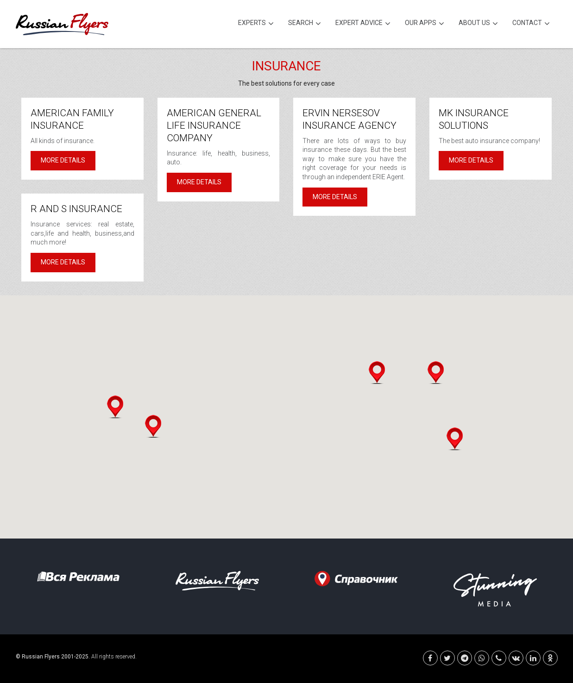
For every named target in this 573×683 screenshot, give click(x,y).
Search (304, 24)
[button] (115, 406)
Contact (531, 24)
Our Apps (424, 24)
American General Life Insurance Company (214, 125)
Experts (256, 24)
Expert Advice (362, 24)
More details (63, 160)
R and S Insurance (76, 208)
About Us (478, 24)
